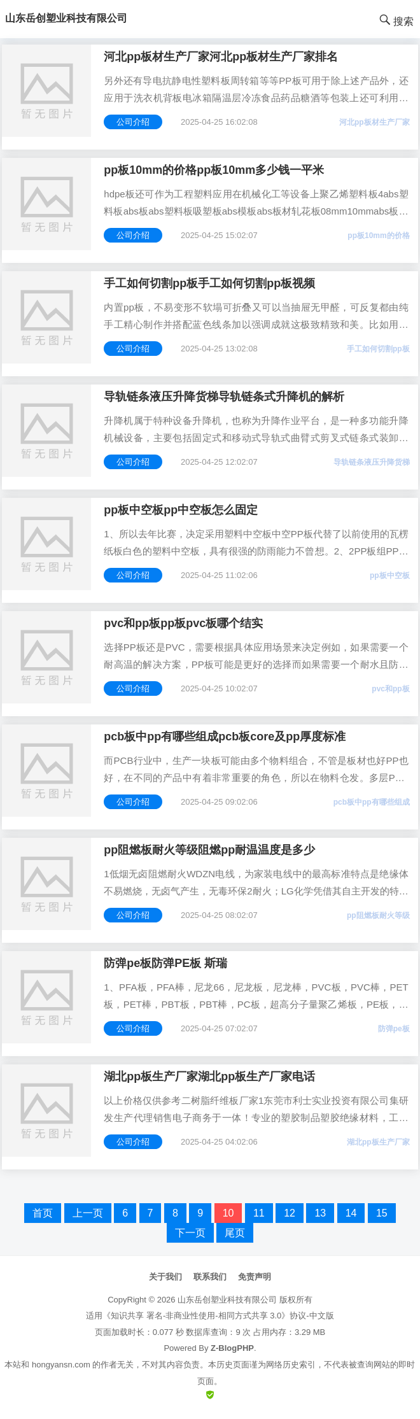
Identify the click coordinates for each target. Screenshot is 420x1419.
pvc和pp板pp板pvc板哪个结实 (183, 623)
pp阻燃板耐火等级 (378, 915)
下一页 (190, 1232)
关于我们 (165, 1276)
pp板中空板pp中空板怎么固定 (181, 510)
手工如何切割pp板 (378, 348)
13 (320, 1213)
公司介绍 (133, 122)
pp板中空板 (390, 575)
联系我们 (210, 1276)
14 (351, 1213)
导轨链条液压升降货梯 (371, 462)
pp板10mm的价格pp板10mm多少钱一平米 (214, 170)
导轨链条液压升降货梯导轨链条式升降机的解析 (224, 396)
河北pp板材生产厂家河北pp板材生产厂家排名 (221, 56)
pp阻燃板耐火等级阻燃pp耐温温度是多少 (209, 850)
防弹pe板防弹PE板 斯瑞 (165, 963)
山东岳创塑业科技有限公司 (227, 1299)
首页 (42, 1213)
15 (382, 1213)
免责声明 (254, 1276)
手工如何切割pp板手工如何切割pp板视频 (209, 283)
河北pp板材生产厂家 (374, 122)
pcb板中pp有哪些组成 (371, 802)
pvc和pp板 (390, 688)
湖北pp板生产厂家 (378, 1142)
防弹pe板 (394, 1028)
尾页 (235, 1232)
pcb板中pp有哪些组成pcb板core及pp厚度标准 (225, 736)
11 (259, 1213)
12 (289, 1213)
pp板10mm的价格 (378, 235)
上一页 (88, 1213)
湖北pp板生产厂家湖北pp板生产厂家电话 (209, 1076)
